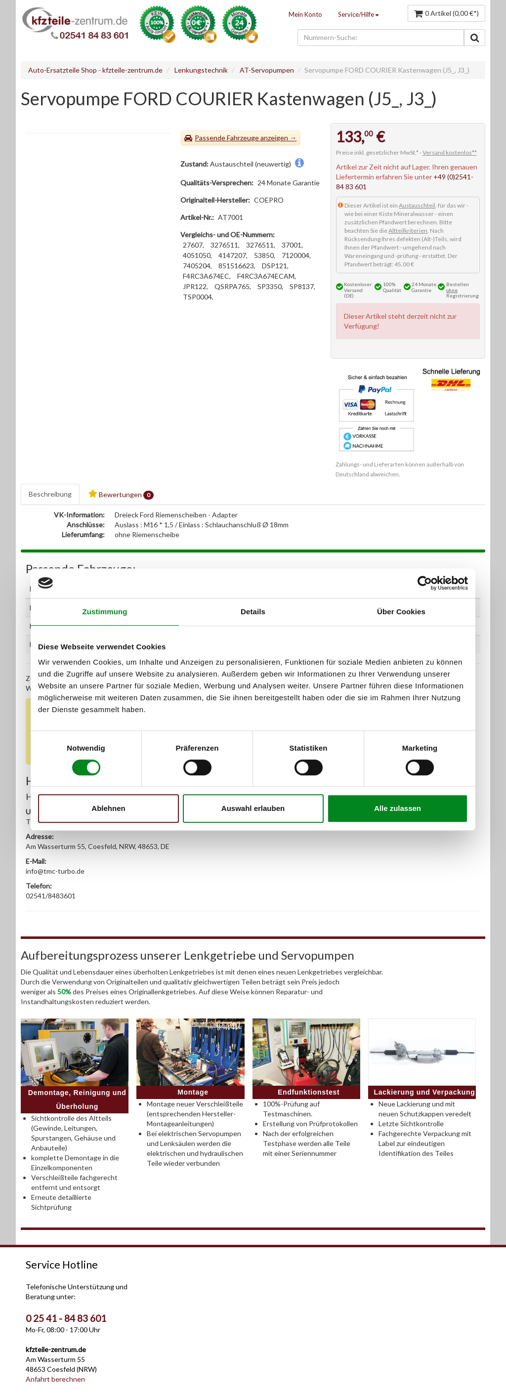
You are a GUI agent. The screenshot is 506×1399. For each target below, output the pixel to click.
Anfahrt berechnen (55, 1379)
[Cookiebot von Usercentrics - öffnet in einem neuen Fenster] (424, 583)
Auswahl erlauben (253, 808)
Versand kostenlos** (449, 152)
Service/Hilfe (358, 14)
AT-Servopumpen (267, 70)
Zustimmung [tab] (105, 611)
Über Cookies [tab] (401, 611)
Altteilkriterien (407, 230)
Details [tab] (253, 611)
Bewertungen (121, 494)
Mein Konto (305, 14)
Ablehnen (108, 808)
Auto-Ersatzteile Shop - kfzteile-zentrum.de (95, 70)
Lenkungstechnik (201, 70)
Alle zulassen (397, 808)
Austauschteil (417, 205)
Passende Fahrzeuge (227, 137)
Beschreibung (50, 494)
